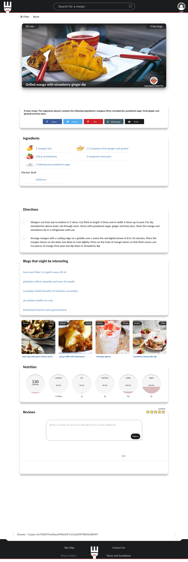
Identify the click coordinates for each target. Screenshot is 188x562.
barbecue (41, 179)
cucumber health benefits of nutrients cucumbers (50, 290)
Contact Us (119, 547)
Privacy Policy (68, 555)
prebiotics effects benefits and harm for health (49, 281)
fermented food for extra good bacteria (45, 309)
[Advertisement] (94, 98)
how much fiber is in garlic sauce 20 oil (44, 271)
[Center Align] (131, 4)
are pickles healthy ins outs (38, 300)
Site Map (69, 547)
